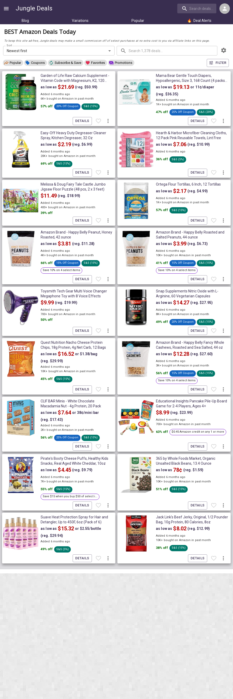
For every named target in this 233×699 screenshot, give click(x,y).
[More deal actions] (108, 121)
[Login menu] (224, 8)
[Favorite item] (98, 121)
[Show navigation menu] (6, 8)
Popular (137, 21)
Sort (9, 45)
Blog (25, 21)
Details (82, 121)
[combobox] (197, 8)
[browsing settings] (223, 50)
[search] (196, 8)
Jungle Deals (34, 8)
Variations (80, 21)
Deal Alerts (199, 21)
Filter (218, 63)
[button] (13, 63)
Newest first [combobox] (17, 51)
